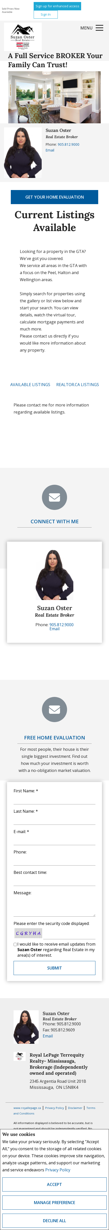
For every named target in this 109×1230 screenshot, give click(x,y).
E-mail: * (21, 831)
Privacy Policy (57, 1170)
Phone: (20, 852)
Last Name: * (26, 811)
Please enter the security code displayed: (51, 923)
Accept (54, 1184)
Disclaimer (75, 1108)
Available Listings (30, 384)
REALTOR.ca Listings (77, 384)
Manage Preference (54, 1202)
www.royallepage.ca (27, 1108)
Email (50, 150)
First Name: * (26, 791)
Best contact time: (30, 872)
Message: (22, 893)
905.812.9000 (68, 144)
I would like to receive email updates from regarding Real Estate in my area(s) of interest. (56, 949)
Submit (54, 968)
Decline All (54, 1220)
